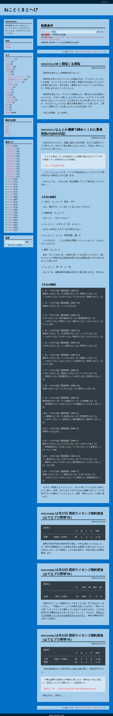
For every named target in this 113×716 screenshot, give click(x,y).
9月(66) (101, 37)
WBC (7, 127)
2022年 (10, 184)
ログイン (105, 2)
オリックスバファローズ (17, 77)
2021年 (10, 187)
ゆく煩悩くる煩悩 (67, 63)
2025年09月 (11, 156)
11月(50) (50, 39)
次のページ (98, 52)
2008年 (10, 220)
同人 (7, 107)
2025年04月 (11, 169)
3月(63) (68, 37)
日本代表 (11, 84)
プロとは (9, 124)
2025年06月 (11, 164)
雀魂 (8, 64)
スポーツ (9, 67)
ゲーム (8, 62)
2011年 (10, 212)
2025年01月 (11, 177)
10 (90, 52)
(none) (7, 113)
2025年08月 (11, 159)
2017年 (10, 197)
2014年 (10, 205)
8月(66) (95, 37)
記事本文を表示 (71, 42)
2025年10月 (11, 154)
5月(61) (79, 37)
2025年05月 (11, 166)
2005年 (10, 228)
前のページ (69, 52)
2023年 (10, 182)
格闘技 (9, 69)
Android (9, 97)
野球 (8, 72)
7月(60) (90, 37)
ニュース (9, 87)
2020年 (10, 189)
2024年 (10, 179)
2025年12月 (11, 148)
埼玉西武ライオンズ (15, 79)
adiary (8, 92)
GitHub (8, 47)
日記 (7, 129)
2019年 (10, 192)
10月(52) (44, 39)
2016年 (10, 199)
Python (9, 102)
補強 (7, 132)
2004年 (10, 230)
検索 (27, 242)
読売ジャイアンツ (14, 82)
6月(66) (84, 37)
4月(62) (73, 37)
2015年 (10, 202)
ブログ (8, 90)
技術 (7, 95)
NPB (9, 74)
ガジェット (9, 59)
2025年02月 (11, 174)
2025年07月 (11, 161)
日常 (7, 110)
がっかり (9, 134)
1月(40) (56, 37)
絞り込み (100, 32)
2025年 (10, 146)
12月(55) (57, 39)
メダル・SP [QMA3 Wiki (53, 166)
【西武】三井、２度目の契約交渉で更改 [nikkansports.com (69, 686)
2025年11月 (11, 151)
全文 (19, 245)
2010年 (10, 215)
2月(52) (62, 37)
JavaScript (10, 100)
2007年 (10, 222)
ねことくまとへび (21, 9)
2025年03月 (11, 171)
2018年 (10, 194)
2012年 (10, 210)
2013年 (10, 207)
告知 (7, 105)
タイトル (10, 245)
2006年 (10, 225)
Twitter (8, 45)
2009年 (10, 217)
